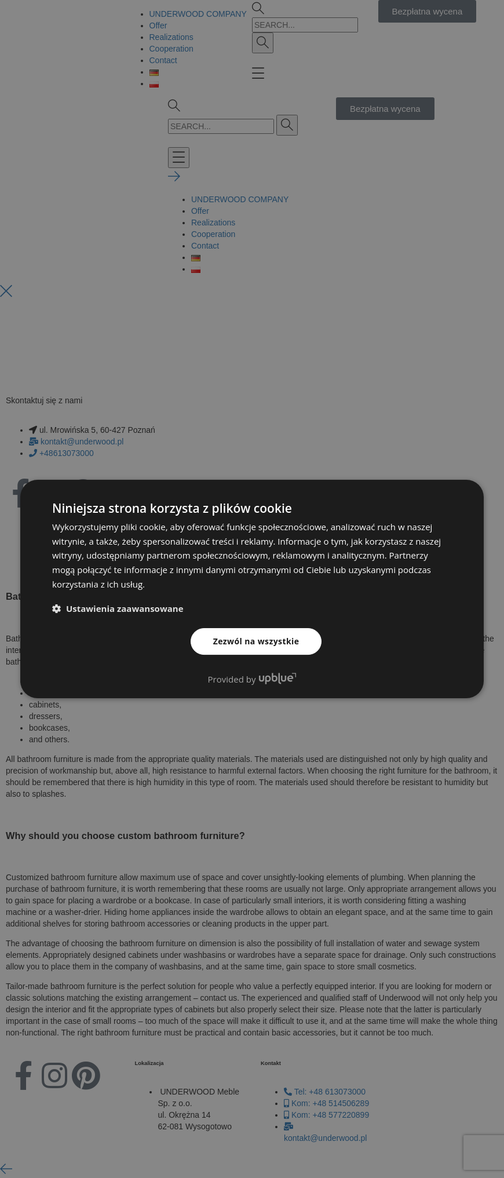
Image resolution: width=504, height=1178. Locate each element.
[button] (118, 608)
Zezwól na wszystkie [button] (256, 641)
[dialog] (252, 589)
